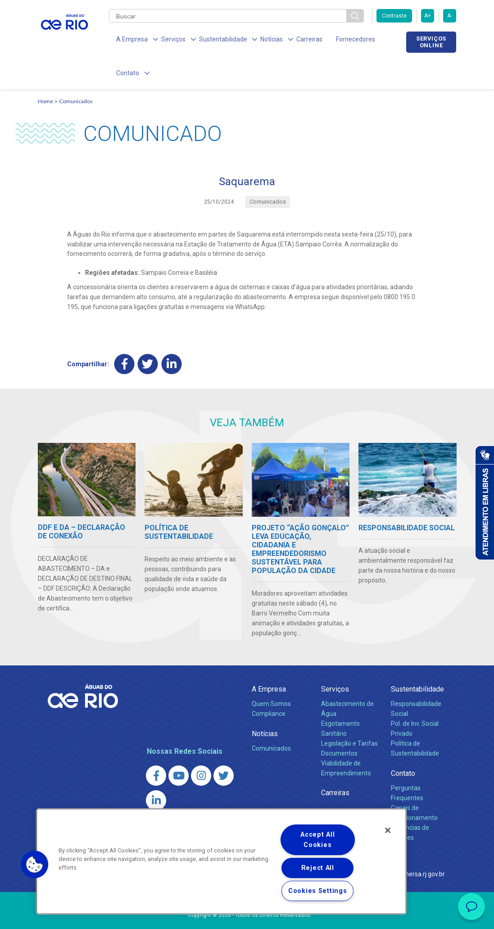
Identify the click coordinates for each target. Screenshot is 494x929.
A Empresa (269, 658)
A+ (427, 16)
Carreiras (294, 40)
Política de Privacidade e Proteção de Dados (247, 915)
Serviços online (431, 42)
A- (449, 16)
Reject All (317, 868)
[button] (34, 864)
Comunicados (76, 70)
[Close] (388, 830)
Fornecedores (336, 40)
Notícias (265, 702)
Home (45, 70)
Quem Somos (271, 672)
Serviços (335, 658)
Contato (403, 742)
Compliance (269, 682)
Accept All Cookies (317, 840)
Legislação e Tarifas (349, 712)
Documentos (339, 722)
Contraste (394, 16)
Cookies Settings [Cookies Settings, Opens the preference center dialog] (317, 891)
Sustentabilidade (417, 658)
